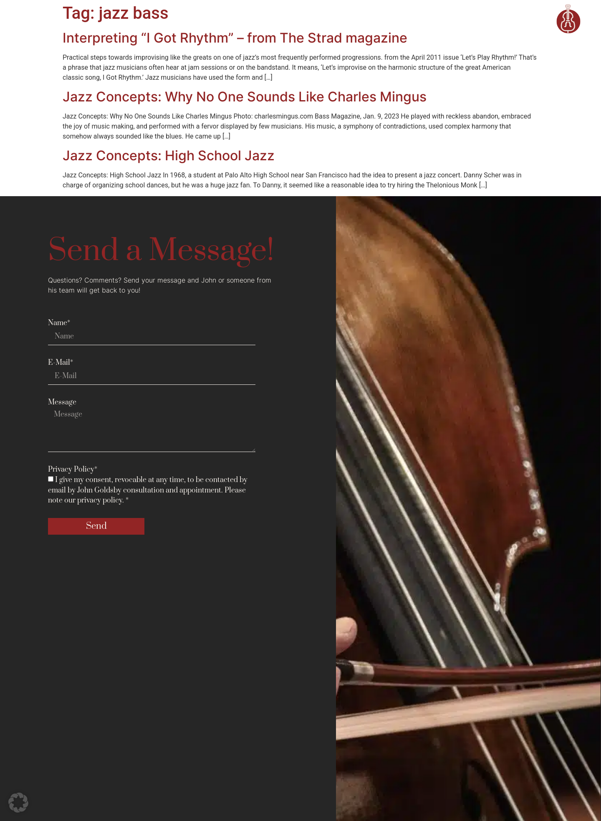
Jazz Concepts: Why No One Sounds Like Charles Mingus (245, 96)
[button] (18, 802)
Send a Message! (161, 251)
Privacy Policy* (72, 469)
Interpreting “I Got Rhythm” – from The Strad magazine (235, 38)
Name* (59, 323)
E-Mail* (60, 362)
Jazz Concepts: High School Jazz (169, 155)
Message (62, 402)
